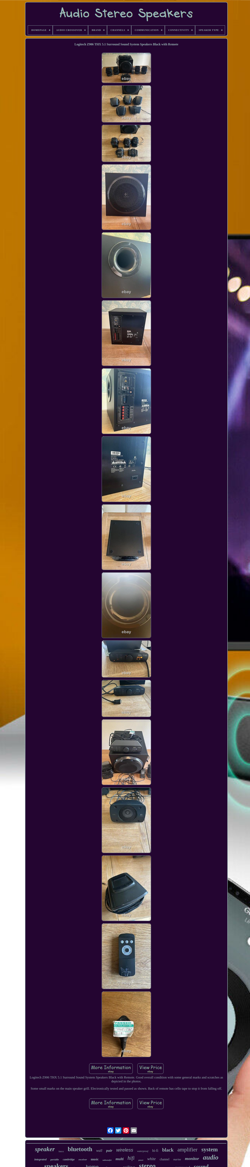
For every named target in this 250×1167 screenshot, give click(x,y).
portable (54, 1159)
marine (177, 1159)
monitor (192, 1158)
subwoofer (107, 1160)
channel (164, 1159)
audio (210, 1157)
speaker (45, 1149)
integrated (40, 1159)
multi (120, 1159)
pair (109, 1150)
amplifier (188, 1149)
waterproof (142, 1151)
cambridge (69, 1159)
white (151, 1159)
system (209, 1149)
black (167, 1150)
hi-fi (155, 1151)
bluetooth (80, 1149)
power (140, 1160)
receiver (83, 1159)
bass (61, 1151)
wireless (124, 1150)
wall (99, 1151)
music (95, 1159)
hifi (131, 1158)
